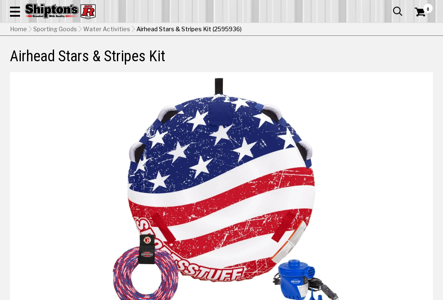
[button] (242, 30)
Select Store (374, 188)
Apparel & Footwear (36, 61)
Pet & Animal (342, 61)
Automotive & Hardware (101, 61)
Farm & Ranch (156, 61)
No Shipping (288, 188)
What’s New (386, 6)
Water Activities (106, 81)
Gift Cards (350, 6)
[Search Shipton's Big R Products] (200, 30)
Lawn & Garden (300, 61)
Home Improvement (247, 61)
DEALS (422, 61)
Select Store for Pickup (378, 233)
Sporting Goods (384, 61)
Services (421, 6)
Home (18, 81)
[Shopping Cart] (419, 30)
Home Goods (197, 61)
